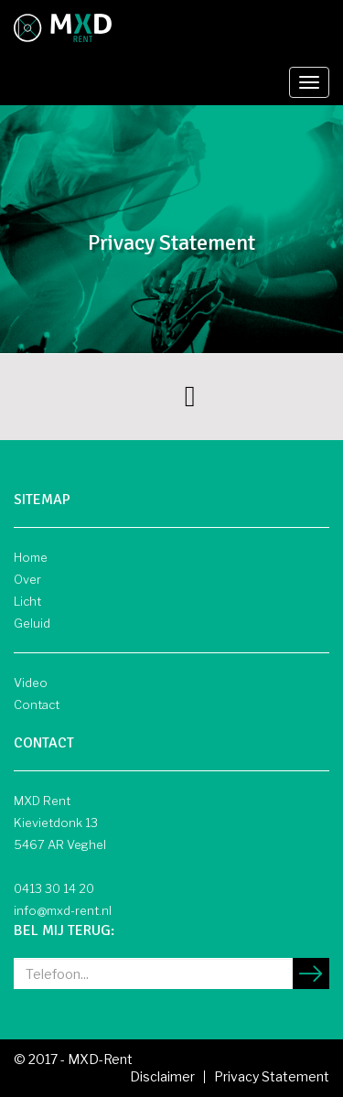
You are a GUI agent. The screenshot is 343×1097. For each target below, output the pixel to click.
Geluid (32, 623)
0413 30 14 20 (54, 888)
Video (31, 682)
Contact (36, 704)
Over (27, 579)
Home (31, 557)
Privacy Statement (271, 1076)
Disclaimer (162, 1076)
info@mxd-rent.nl (63, 910)
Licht (27, 601)
